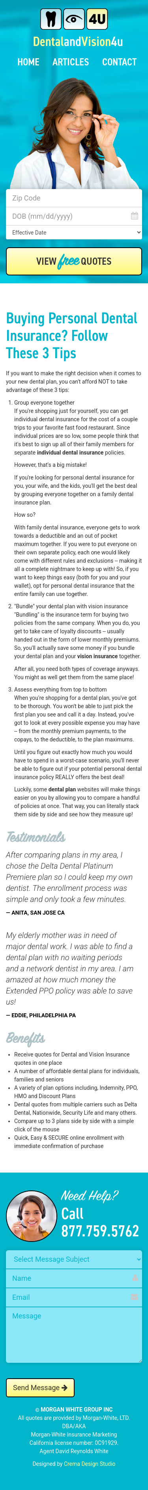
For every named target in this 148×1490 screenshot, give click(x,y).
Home (28, 62)
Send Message (40, 1387)
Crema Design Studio (90, 1464)
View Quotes (74, 261)
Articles (70, 62)
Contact (119, 62)
